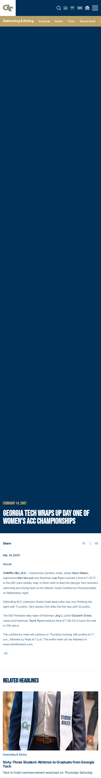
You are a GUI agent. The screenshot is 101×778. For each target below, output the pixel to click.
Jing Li (59, 615)
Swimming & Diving (18, 21)
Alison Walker (80, 573)
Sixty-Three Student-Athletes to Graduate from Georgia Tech (48, 764)
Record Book (88, 21)
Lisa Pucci (58, 578)
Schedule (44, 21)
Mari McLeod (25, 578)
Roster (59, 21)
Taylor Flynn (36, 620)
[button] (59, 8)
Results (7, 564)
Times (71, 21)
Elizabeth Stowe (81, 615)
